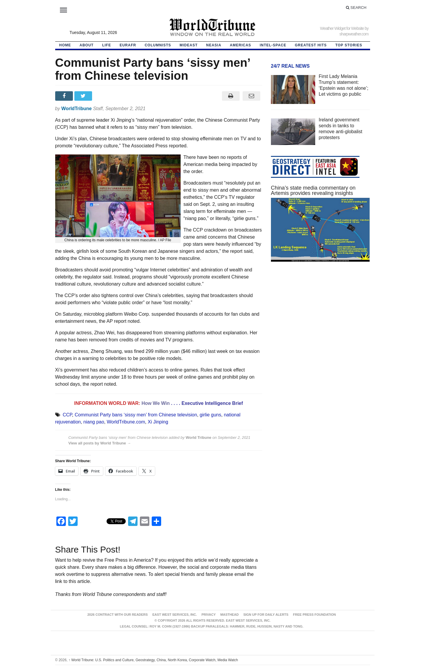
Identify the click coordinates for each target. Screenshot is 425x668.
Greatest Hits (311, 45)
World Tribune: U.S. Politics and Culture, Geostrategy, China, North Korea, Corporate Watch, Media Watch (153, 660)
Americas (240, 45)
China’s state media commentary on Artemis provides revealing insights (313, 190)
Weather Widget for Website (342, 28)
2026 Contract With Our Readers (117, 614)
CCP (67, 414)
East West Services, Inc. (174, 614)
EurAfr (128, 45)
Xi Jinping (158, 421)
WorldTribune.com (126, 421)
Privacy (209, 614)
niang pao (94, 421)
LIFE (106, 45)
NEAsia (213, 45)
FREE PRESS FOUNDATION (314, 614)
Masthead (229, 614)
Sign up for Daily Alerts (265, 614)
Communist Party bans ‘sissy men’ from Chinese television (136, 414)
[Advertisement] (320, 322)
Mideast (189, 45)
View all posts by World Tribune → (99, 443)
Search (356, 7)
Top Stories (348, 45)
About (87, 45)
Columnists (158, 45)
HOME (65, 45)
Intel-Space (273, 45)
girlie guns (210, 414)
